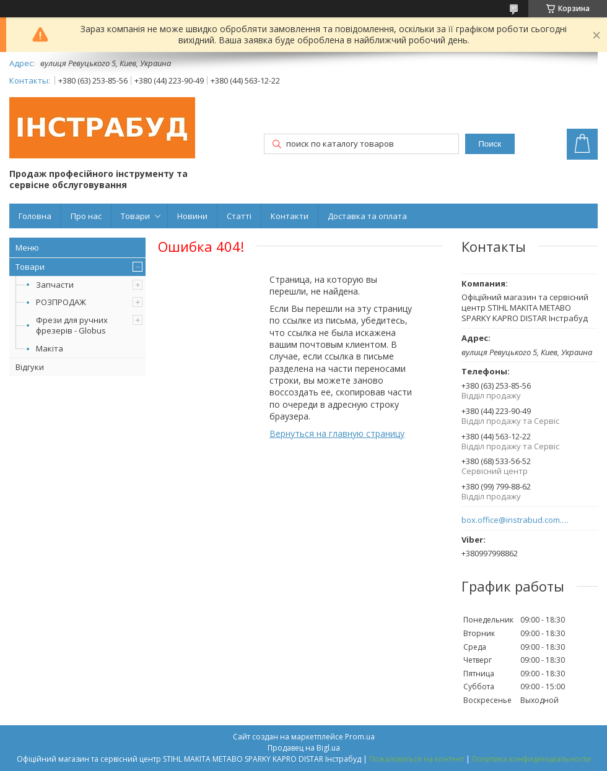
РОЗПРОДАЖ (61, 302)
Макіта (49, 348)
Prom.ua (360, 736)
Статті (239, 216)
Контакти (289, 216)
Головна (35, 216)
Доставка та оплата (367, 216)
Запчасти (55, 284)
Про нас (86, 216)
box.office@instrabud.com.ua (515, 520)
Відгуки (29, 367)
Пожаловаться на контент (416, 759)
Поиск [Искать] (489, 144)
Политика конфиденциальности (531, 759)
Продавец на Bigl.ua (304, 748)
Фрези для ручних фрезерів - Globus (72, 325)
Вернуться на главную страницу (336, 433)
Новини (192, 216)
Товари (135, 216)
